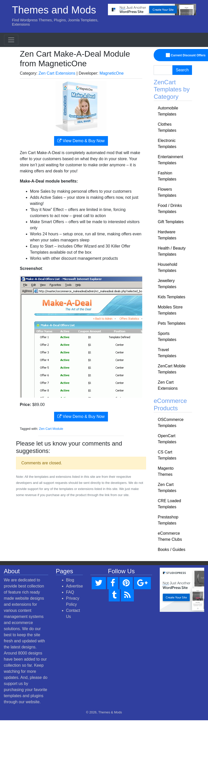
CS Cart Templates (167, 455)
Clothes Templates (167, 127)
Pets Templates (171, 323)
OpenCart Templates (167, 439)
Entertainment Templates (170, 160)
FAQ (70, 592)
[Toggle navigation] (11, 40)
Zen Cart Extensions (57, 73)
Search (182, 70)
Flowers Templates (167, 192)
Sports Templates (167, 336)
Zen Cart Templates (167, 487)
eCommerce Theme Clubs (170, 536)
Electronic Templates (167, 143)
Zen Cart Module (51, 429)
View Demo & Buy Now (81, 141)
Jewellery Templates (167, 284)
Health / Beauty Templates (171, 251)
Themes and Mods (54, 9)
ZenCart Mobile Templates (171, 369)
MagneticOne (112, 73)
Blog (70, 580)
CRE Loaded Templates (169, 504)
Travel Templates (167, 353)
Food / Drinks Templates (170, 208)
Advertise (74, 586)
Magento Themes (165, 471)
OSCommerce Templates (170, 422)
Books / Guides (171, 549)
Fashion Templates (167, 176)
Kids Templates (171, 297)
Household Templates (167, 267)
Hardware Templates (167, 235)
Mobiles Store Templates (170, 310)
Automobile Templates (168, 111)
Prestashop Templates (168, 520)
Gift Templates (171, 222)
